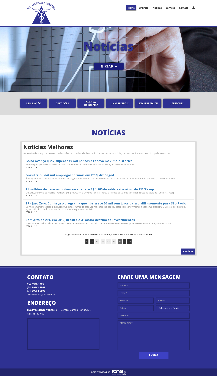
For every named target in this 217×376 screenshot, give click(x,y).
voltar (188, 251)
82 (103, 241)
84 (114, 241)
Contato (183, 7)
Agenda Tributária (91, 103)
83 (108, 241)
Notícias (157, 7)
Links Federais (119, 103)
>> (129, 241)
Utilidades (177, 103)
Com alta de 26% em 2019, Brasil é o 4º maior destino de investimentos (80, 219)
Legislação (33, 103)
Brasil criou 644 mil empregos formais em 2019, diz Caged (70, 175)
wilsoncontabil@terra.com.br (41, 294)
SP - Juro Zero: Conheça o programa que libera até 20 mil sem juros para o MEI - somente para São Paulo (106, 203)
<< (92, 241)
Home (131, 7)
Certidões (62, 103)
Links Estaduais (148, 103)
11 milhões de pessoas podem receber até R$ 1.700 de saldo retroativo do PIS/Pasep (90, 189)
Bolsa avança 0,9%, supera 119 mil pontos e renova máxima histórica (79, 161)
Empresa (143, 7)
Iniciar (108, 66)
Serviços (170, 7)
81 (97, 241)
